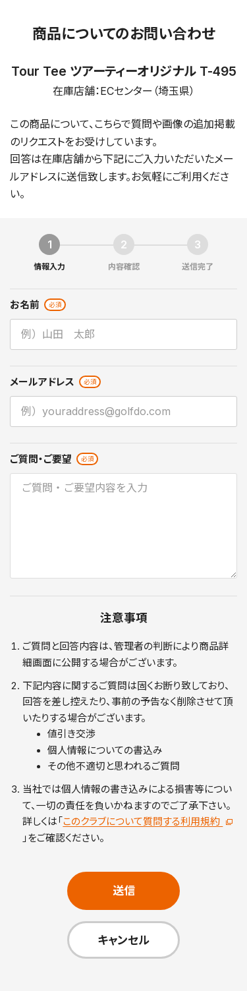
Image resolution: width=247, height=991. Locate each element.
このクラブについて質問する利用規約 (147, 822)
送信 (124, 890)
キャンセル (123, 940)
